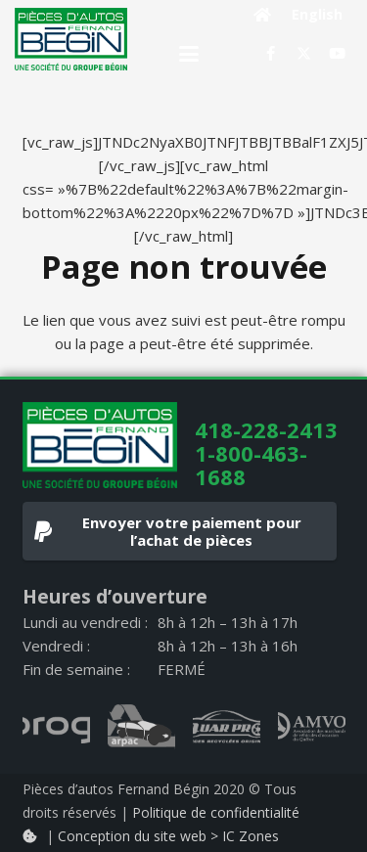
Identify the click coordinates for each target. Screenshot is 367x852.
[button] (188, 54)
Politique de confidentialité (215, 812)
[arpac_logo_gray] (141, 726)
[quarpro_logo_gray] (226, 726)
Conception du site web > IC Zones (168, 836)
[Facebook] (271, 53)
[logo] (71, 39)
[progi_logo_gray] (56, 726)
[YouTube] (337, 53)
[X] (304, 53)
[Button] (263, 14)
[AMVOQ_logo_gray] (311, 726)
